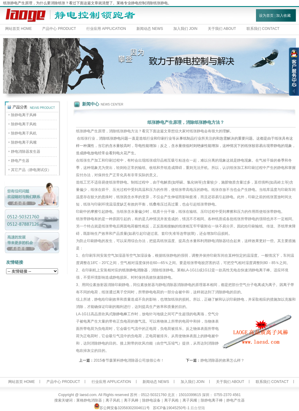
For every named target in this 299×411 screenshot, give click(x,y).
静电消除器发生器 (25, 151)
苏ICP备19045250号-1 (171, 408)
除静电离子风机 (24, 133)
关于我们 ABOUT (222, 29)
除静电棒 (120, 314)
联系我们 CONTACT (272, 382)
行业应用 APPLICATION (106, 29)
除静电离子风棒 (24, 115)
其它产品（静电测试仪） (31, 170)
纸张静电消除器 (135, 270)
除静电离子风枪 (24, 124)
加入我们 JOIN (185, 29)
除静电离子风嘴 (24, 142)
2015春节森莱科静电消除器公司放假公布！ (129, 360)
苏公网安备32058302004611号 (122, 408)
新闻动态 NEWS (149, 29)
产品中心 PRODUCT (59, 29)
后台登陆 (197, 408)
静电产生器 (20, 161)
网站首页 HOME (18, 29)
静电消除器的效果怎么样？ (222, 360)
